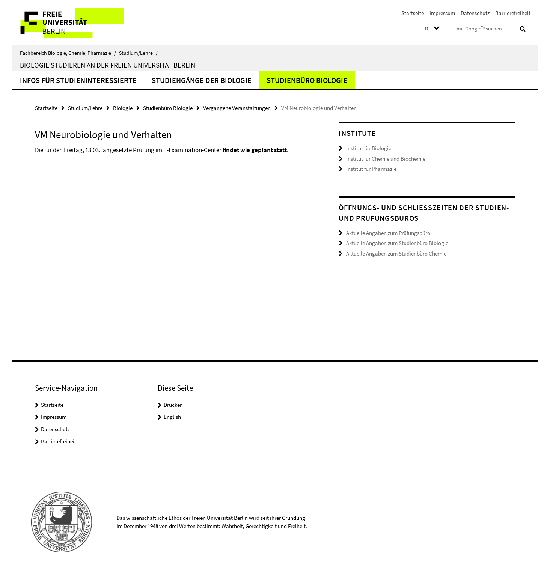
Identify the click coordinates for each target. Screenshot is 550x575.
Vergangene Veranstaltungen (237, 107)
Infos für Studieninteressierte (78, 80)
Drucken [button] (173, 404)
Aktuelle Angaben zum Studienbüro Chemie (396, 253)
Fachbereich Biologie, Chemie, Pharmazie (68, 53)
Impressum (442, 13)
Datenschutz (475, 13)
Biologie (123, 107)
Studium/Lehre (138, 53)
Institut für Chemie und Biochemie (385, 158)
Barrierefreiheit (512, 13)
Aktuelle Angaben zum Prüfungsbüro (388, 232)
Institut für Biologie (368, 148)
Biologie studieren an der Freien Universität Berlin (107, 64)
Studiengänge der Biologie (202, 80)
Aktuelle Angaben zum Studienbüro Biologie (397, 243)
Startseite (412, 13)
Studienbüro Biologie (307, 80)
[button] (432, 29)
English (172, 416)
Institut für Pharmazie (371, 168)
